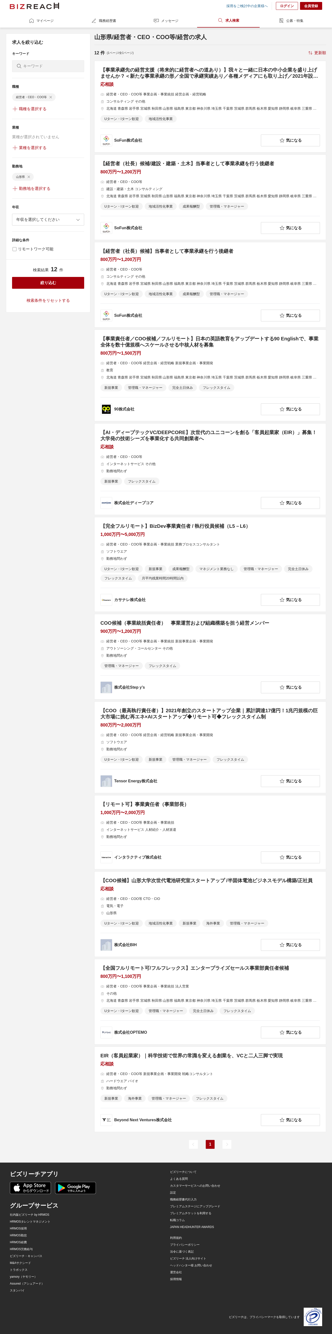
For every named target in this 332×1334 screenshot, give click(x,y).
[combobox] (48, 220)
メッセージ (165, 21)
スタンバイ (17, 1290)
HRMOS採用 (18, 1228)
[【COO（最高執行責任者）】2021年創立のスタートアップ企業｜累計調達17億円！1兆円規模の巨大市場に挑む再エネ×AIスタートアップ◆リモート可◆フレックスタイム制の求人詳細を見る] (210, 747)
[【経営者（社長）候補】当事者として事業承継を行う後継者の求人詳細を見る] (210, 284)
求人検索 (228, 20)
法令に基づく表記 (182, 1251)
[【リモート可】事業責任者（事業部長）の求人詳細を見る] (210, 832)
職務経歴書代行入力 (183, 1199)
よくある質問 (179, 1178)
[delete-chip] (51, 97)
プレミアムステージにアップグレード (195, 1206)
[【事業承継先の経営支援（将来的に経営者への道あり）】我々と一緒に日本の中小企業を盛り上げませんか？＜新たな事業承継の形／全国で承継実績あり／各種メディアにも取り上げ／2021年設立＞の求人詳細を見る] (210, 106)
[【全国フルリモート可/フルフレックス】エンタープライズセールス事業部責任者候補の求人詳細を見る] (210, 1001)
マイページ (41, 21)
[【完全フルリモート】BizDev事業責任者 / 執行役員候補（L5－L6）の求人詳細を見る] (210, 564)
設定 (173, 1192)
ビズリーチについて (183, 1171)
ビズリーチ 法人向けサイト (188, 1258)
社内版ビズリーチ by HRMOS (29, 1214)
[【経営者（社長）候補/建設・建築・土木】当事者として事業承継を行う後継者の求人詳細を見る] (210, 197)
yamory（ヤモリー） (23, 1276)
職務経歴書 (103, 21)
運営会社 (176, 1272)
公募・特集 (290, 21)
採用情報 (176, 1279)
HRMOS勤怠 (18, 1235)
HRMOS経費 (18, 1242)
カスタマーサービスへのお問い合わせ (195, 1185)
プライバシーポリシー (185, 1244)
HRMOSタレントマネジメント (30, 1221)
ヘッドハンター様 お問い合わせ (191, 1265)
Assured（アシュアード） (27, 1283)
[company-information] (179, 140)
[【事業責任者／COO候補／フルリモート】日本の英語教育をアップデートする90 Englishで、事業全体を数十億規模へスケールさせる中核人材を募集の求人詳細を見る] (210, 375)
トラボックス (19, 1269)
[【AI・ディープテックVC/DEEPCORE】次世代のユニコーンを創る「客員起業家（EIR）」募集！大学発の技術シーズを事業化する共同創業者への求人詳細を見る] (210, 469)
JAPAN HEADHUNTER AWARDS (192, 1227)
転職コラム (177, 1220)
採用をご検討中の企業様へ (247, 6)
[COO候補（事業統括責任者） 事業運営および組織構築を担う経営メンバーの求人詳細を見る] (210, 656)
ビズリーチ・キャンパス (26, 1256)
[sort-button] (316, 53)
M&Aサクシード (20, 1262)
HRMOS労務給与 (21, 1249)
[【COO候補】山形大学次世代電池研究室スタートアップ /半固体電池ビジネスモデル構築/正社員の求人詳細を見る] (210, 914)
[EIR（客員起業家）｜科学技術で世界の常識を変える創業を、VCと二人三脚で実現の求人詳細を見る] (210, 1089)
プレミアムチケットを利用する (190, 1213)
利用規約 (176, 1237)
